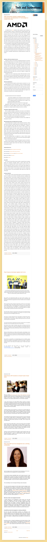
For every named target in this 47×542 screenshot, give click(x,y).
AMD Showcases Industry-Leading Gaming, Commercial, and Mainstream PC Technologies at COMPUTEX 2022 (16, 18)
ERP (6, 528)
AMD (6, 254)
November (36, 45)
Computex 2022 (10, 254)
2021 (34, 67)
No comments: (9, 438)
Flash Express (10, 356)
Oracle (10, 439)
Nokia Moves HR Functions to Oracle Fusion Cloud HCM (38, 58)
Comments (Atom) (10, 532)
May (35, 52)
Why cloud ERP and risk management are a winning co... (38, 60)
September (36, 47)
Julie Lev (9, 528)
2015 (34, 74)
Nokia (8, 439)
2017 (34, 72)
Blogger (27, 537)
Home (17, 530)
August (36, 48)
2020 (34, 68)
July (35, 49)
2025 (34, 39)
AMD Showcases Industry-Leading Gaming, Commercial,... (38, 54)
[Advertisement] (17, 263)
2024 (34, 40)
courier (7, 356)
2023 (34, 41)
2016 (34, 73)
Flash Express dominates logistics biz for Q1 (15, 272)
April (35, 62)
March (35, 63)
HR (6, 439)
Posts (35, 78)
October (36, 46)
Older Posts (28, 530)
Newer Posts (6, 530)
